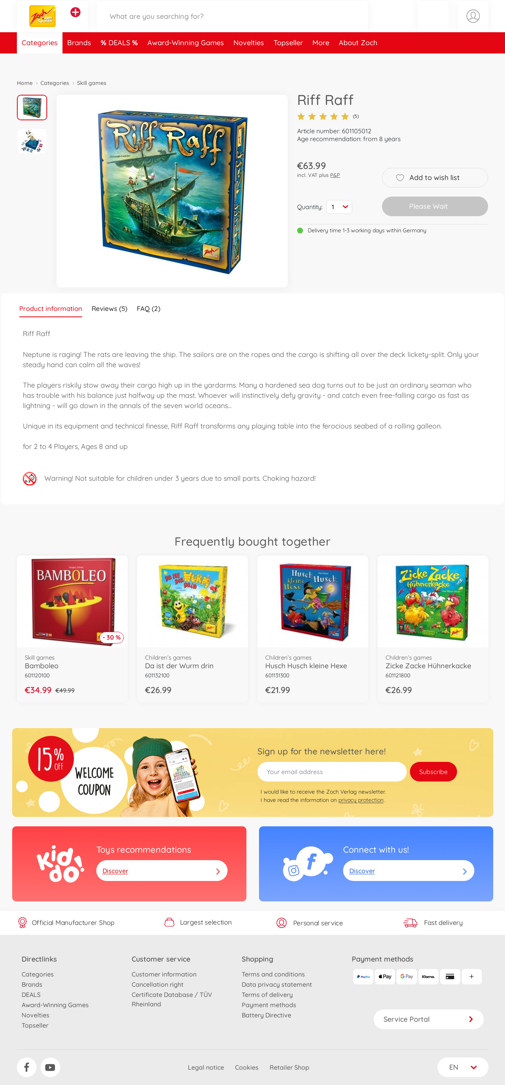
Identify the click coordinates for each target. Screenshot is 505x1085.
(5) (328, 116)
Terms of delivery (267, 995)
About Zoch (358, 60)
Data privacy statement (277, 984)
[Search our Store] (232, 24)
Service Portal (429, 1019)
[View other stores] (75, 21)
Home (25, 82)
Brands (79, 60)
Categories (40, 60)
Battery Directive (266, 1015)
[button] (433, 24)
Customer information (164, 974)
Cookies (247, 1067)
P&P (335, 175)
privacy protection (361, 800)
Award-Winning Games (185, 60)
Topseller (288, 60)
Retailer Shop (289, 1067)
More (320, 60)
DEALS (120, 60)
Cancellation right (158, 984)
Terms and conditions (273, 974)
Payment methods (269, 1005)
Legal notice (206, 1067)
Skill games (92, 82)
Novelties (248, 60)
